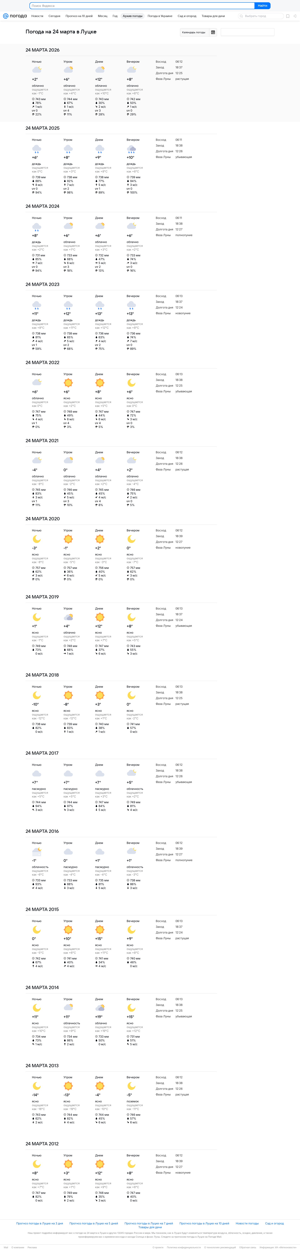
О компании (17, 1247)
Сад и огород (274, 1223)
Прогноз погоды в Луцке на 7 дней (149, 1223)
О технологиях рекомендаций (220, 1247)
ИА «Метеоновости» (286, 1247)
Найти (262, 6)
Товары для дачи (150, 1227)
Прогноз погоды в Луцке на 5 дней (93, 1223)
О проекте (158, 1247)
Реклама (32, 1247)
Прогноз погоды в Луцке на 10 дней (204, 1223)
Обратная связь (247, 1247)
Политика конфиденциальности (184, 1247)
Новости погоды (247, 1223)
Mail (6, 1247)
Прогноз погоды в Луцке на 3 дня (39, 1223)
